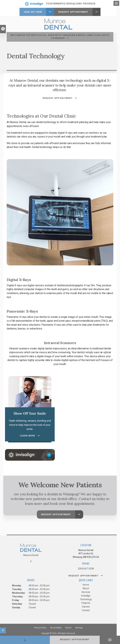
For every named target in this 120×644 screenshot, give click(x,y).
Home (86, 584)
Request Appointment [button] (73, 12)
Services (86, 591)
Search (68, 627)
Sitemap (78, 627)
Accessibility (56, 627)
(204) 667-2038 (33, 12)
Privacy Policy (40, 627)
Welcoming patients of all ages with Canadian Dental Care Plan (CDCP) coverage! (60, 36)
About (86, 587)
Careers (86, 605)
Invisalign (85, 595)
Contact (86, 609)
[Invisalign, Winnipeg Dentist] (30, 454)
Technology (86, 598)
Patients (86, 602)
